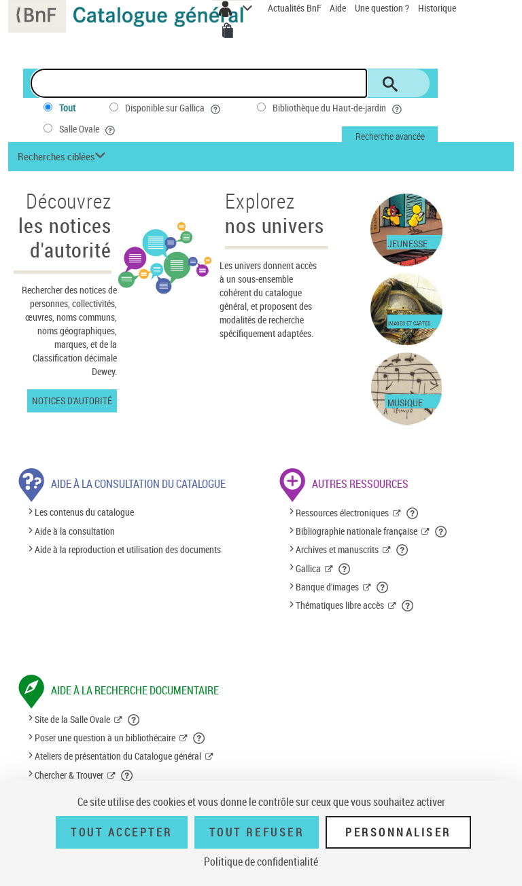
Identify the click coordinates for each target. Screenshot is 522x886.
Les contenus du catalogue (84, 512)
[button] (63, 156)
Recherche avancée (390, 136)
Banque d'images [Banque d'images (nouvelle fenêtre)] (327, 586)
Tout (67, 107)
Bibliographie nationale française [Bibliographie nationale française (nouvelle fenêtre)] (356, 531)
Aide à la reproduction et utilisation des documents (128, 549)
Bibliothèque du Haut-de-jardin (338, 108)
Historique (437, 7)
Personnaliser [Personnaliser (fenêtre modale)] (398, 832)
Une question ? (382, 7)
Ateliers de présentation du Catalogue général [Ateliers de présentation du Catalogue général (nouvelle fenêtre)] (118, 755)
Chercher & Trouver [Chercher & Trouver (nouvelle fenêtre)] (69, 774)
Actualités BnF (296, 7)
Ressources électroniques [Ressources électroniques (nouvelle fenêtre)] (342, 512)
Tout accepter (122, 832)
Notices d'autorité (72, 400)
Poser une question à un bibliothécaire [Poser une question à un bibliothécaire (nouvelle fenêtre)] (105, 737)
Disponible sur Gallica (174, 108)
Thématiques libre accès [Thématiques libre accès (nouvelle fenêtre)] (340, 605)
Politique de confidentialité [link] (261, 861)
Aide (339, 7)
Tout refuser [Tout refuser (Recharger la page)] (256, 832)
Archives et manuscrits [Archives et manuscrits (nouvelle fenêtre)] (337, 549)
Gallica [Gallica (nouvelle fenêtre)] (308, 568)
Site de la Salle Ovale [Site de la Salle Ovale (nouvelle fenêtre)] (72, 719)
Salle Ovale (88, 129)
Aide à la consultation (75, 531)
